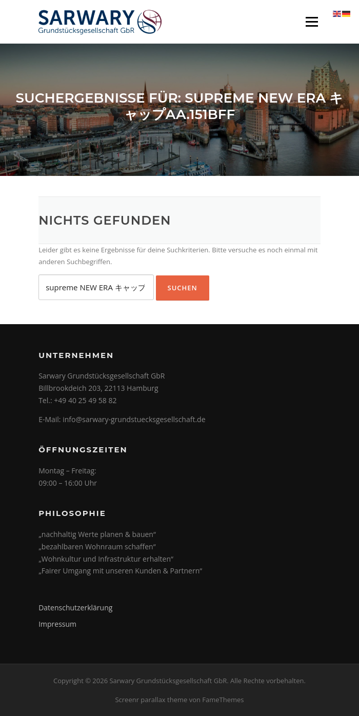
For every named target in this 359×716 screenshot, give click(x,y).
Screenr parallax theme (151, 699)
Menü (312, 21)
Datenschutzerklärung (75, 607)
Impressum (57, 624)
